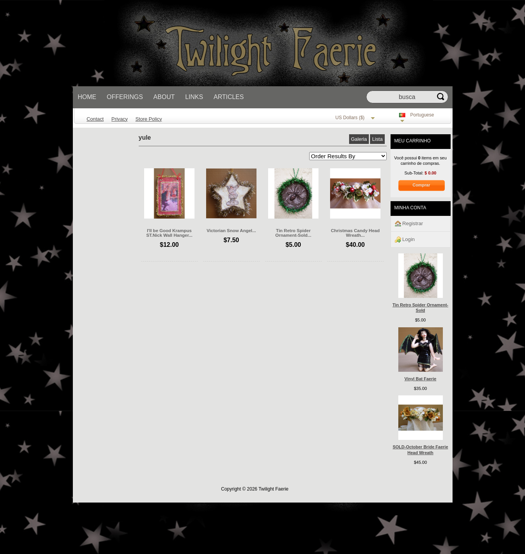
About (164, 97)
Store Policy (149, 119)
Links (194, 97)
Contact (95, 119)
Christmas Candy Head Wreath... (355, 233)
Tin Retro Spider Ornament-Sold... (293, 233)
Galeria (359, 139)
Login (405, 239)
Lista (377, 139)
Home (87, 97)
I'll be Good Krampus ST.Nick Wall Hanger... (169, 233)
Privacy (120, 119)
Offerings (125, 97)
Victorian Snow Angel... (231, 230)
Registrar (409, 224)
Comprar (421, 185)
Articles (228, 97)
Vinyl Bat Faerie (420, 378)
